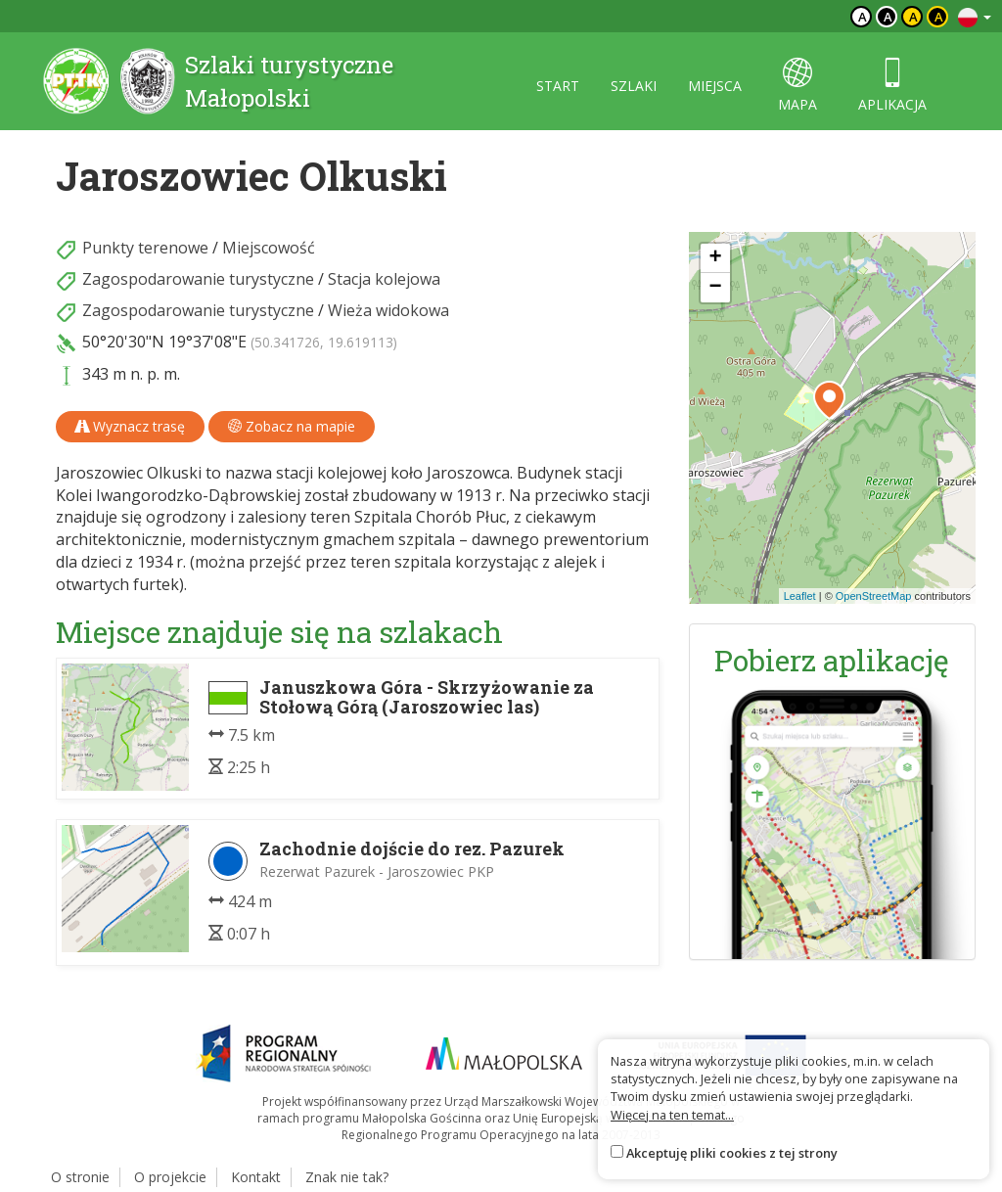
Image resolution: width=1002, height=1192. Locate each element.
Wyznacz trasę (130, 426)
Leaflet (800, 596)
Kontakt (256, 1177)
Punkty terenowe (145, 247)
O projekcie (170, 1177)
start (557, 85)
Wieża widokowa (388, 310)
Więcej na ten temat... (672, 1114)
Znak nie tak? (346, 1177)
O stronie (80, 1177)
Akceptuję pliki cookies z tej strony (732, 1153)
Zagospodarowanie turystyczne (198, 279)
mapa (797, 86)
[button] (829, 400)
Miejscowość (268, 247)
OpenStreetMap (874, 596)
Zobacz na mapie (291, 426)
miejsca (715, 85)
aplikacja (892, 86)
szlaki (634, 85)
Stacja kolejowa (384, 279)
